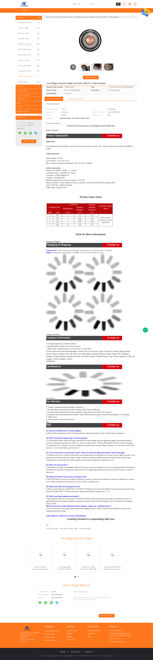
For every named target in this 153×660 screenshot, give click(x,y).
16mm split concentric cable (68, 528)
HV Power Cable (28, 39)
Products (29, 18)
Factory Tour (22, 91)
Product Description (75, 99)
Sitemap (62, 652)
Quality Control (23, 95)
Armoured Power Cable (28, 23)
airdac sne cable (84, 528)
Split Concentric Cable (28, 76)
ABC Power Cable (28, 60)
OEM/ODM (91, 633)
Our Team (70, 639)
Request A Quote (23, 111)
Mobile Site (89, 652)
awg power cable (52, 528)
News (25, 10)
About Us (20, 86)
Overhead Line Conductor (28, 71)
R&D (89, 636)
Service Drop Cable (28, 66)
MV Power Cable (28, 33)
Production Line (94, 631)
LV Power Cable (28, 28)
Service (69, 636)
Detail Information (54, 99)
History (70, 633)
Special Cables (28, 82)
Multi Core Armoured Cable (28, 44)
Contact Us (21, 99)
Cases (19, 107)
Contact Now (90, 77)
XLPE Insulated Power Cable (28, 50)
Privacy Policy (75, 652)
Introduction (72, 631)
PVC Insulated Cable (28, 55)
